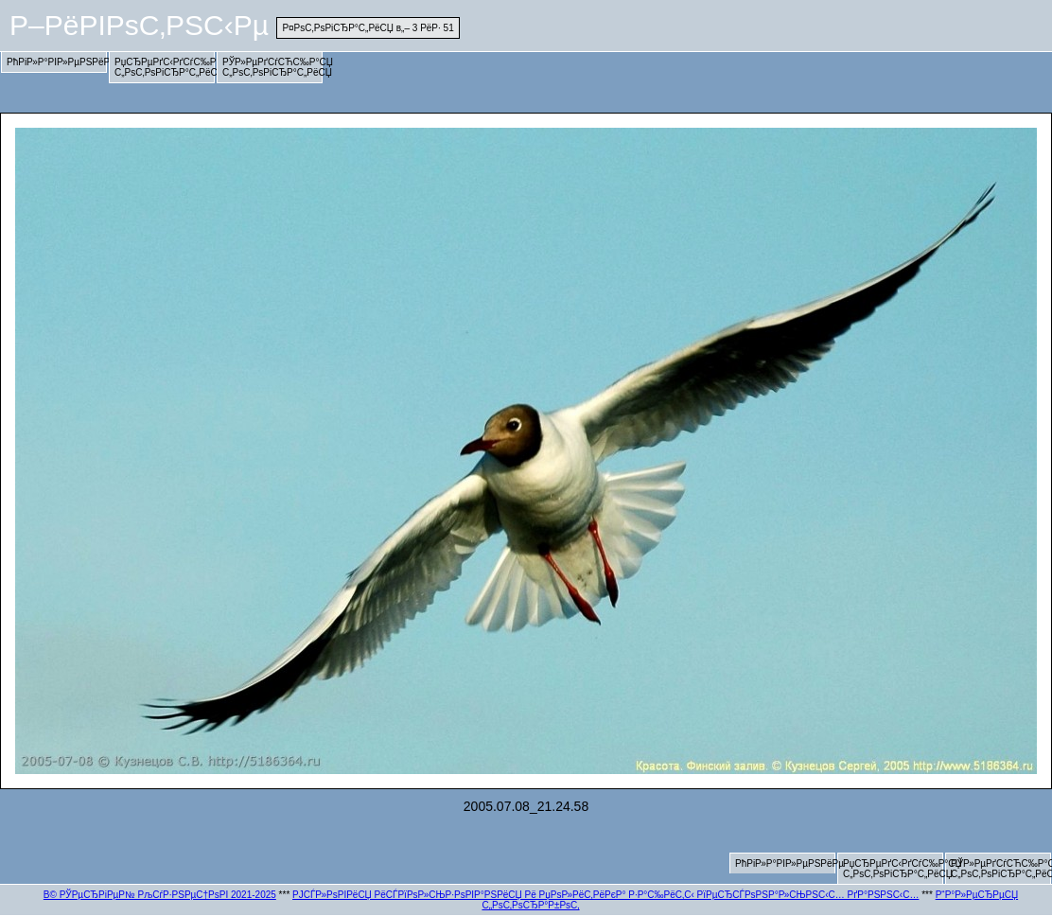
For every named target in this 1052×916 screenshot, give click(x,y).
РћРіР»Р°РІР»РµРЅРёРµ (57, 62)
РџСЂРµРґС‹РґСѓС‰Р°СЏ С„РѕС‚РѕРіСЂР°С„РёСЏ (164, 67)
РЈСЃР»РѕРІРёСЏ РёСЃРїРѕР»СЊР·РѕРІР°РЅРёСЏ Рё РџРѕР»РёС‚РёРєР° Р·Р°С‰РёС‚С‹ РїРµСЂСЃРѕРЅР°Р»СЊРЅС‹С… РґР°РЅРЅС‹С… (605, 895)
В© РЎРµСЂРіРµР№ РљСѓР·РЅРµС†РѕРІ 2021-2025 (160, 895)
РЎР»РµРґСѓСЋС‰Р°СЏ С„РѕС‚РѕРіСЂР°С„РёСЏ (272, 67)
